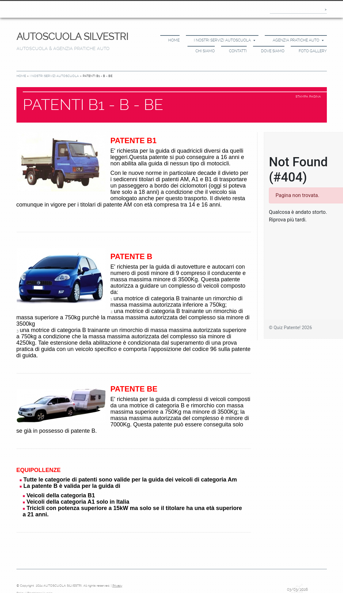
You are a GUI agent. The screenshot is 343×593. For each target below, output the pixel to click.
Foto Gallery (313, 51)
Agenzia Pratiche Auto (298, 40)
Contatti (238, 51)
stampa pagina (308, 96)
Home (174, 40)
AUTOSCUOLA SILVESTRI (72, 36)
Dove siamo (272, 51)
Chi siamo (205, 51)
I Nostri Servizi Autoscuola (224, 40)
